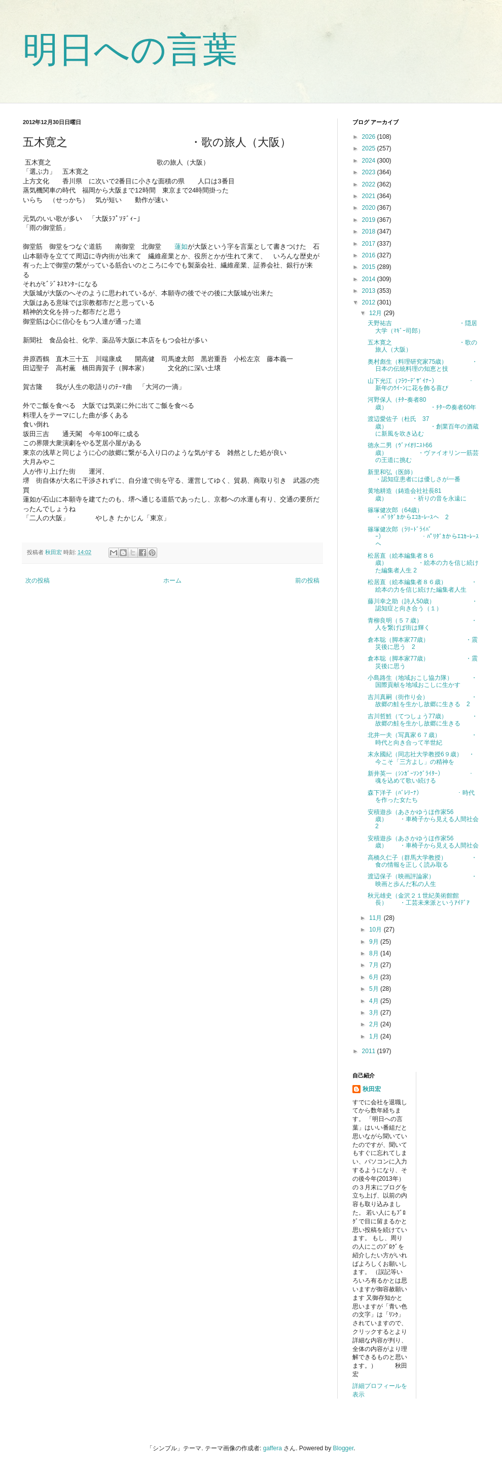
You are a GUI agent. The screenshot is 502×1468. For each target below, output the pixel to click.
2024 (369, 160)
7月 (374, 965)
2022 (369, 184)
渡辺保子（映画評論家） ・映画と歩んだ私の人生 (422, 880)
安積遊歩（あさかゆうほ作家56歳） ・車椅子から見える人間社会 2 (426, 819)
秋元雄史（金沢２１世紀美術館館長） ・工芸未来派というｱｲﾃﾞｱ (419, 899)
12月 (376, 313)
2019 (369, 219)
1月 (374, 1036)
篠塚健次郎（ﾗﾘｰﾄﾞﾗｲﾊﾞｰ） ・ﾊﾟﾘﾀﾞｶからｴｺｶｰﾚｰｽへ (423, 537)
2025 (369, 148)
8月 (374, 953)
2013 (369, 290)
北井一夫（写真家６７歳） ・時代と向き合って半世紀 (422, 738)
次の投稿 (37, 580)
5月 (374, 988)
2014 (369, 279)
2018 (369, 231)
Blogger (343, 1448)
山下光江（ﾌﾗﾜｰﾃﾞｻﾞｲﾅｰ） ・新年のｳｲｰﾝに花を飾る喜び (421, 384)
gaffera (272, 1448)
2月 (374, 1024)
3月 (374, 1012)
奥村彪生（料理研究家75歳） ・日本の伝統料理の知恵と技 (423, 365)
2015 (369, 267)
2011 (369, 1051)
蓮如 (181, 246)
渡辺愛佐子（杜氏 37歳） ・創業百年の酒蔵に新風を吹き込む (423, 426)
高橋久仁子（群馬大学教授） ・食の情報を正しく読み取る (422, 861)
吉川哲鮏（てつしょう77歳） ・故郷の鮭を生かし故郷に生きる (423, 720)
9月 (374, 941)
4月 (374, 1001)
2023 (369, 172)
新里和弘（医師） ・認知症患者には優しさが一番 (429, 476)
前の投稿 (307, 580)
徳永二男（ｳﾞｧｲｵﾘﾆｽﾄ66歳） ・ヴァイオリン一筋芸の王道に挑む (423, 452)
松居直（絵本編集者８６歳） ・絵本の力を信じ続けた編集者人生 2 (423, 563)
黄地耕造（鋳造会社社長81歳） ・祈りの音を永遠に (417, 494)
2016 (369, 255)
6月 (374, 977)
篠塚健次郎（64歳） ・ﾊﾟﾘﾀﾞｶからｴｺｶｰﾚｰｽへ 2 (424, 514)
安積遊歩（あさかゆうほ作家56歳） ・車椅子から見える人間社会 (423, 842)
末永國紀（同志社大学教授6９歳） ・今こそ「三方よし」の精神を (421, 758)
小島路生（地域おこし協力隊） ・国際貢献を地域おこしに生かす (422, 681)
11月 (376, 917)
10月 (376, 929)
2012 (369, 302)
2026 (369, 136)
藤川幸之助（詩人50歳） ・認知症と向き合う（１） (423, 605)
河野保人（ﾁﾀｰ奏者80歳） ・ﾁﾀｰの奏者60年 (422, 403)
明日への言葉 (130, 49)
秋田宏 (372, 1089)
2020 (369, 207)
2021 (369, 196)
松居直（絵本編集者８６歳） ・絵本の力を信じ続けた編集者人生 (422, 585)
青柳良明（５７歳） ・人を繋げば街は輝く (422, 624)
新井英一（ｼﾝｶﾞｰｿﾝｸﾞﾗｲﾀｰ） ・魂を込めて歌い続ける (421, 777)
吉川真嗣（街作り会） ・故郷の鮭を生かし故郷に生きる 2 (422, 700)
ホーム (172, 580)
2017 (369, 243)
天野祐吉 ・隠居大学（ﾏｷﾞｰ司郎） (422, 327)
